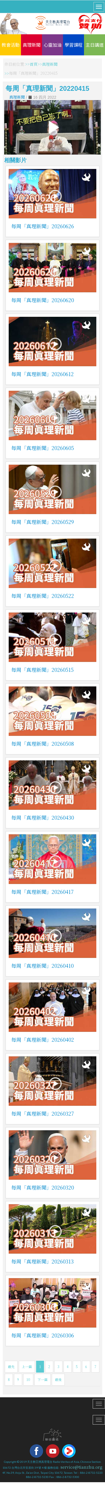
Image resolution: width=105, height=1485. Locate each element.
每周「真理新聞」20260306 (42, 1335)
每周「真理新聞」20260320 (42, 1187)
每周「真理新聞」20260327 (42, 1113)
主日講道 (95, 44)
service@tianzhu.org (81, 1467)
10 (28, 1379)
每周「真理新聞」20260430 (42, 817)
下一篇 (43, 1379)
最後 (58, 1379)
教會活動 (11, 44)
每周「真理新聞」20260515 (42, 669)
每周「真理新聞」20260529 (42, 521)
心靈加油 (53, 44)
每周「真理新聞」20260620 (42, 300)
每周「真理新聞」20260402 (42, 1039)
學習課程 (74, 44)
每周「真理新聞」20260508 (42, 743)
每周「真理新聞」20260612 (42, 374)
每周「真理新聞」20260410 (42, 965)
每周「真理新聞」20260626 (42, 226)
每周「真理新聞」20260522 (42, 595)
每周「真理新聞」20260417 (42, 891)
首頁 (34, 64)
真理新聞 (32, 44)
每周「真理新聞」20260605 (42, 447)
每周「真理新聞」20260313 (42, 1261)
